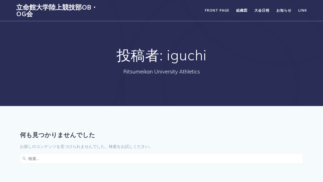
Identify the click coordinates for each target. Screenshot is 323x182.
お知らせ (283, 10)
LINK (302, 10)
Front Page (217, 10)
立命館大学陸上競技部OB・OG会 (57, 10)
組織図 (242, 10)
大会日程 (262, 10)
